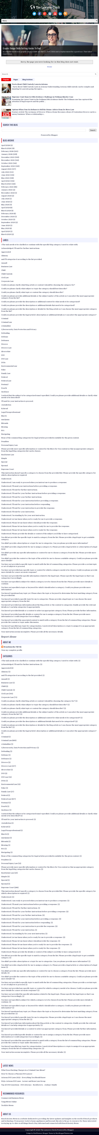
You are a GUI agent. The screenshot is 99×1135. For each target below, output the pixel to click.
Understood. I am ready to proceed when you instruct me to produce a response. (34, 482)
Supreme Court (7, 469)
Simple (4, 458)
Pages (16, 80)
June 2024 (5, 202)
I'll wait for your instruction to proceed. (17, 401)
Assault (4, 263)
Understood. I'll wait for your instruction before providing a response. (29, 501)
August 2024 (6, 196)
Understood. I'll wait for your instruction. (18, 512)
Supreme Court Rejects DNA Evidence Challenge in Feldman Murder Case (42, 97)
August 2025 (6, 169)
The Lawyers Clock (48, 1130)
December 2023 (7, 217)
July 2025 (5, 172)
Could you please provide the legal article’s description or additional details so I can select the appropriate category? (48, 315)
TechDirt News (7, 1105)
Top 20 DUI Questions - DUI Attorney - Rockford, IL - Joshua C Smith (29, 1085)
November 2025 (8, 160)
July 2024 (5, 199)
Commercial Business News (12, 1098)
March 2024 (6, 211)
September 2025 (8, 166)
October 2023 (7, 219)
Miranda (4, 423)
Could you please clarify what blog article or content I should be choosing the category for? (38, 285)
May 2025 (5, 178)
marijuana (5, 420)
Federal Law (6, 381)
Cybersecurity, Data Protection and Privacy (18, 329)
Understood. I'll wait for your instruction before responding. (25, 504)
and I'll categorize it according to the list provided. (21, 259)
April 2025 (5, 181)
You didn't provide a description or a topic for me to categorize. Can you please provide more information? (44, 543)
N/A (2, 430)
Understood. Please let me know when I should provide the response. (29, 523)
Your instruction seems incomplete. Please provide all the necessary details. (32, 632)
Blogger (54, 135)
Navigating (5, 434)
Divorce (4, 344)
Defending (5, 333)
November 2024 (8, 193)
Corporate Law (7, 281)
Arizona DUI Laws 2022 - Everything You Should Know (23, 1077)
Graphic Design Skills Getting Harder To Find (22, 48)
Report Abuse (8, 637)
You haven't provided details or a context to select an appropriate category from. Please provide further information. (48, 611)
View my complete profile (11, 650)
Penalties (5, 441)
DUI (3, 355)
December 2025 (7, 157)
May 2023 (5, 228)
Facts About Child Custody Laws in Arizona (30, 84)
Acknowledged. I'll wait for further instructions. (20, 248)
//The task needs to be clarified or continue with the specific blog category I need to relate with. (39, 245)
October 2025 (7, 163)
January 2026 (7, 154)
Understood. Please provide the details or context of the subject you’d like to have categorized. (39, 534)
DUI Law (4, 359)
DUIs (3, 362)
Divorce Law (6, 348)
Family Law (5, 373)
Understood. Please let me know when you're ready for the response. (29, 530)
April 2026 (5, 145)
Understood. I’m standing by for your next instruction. (23, 515)
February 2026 (7, 151)
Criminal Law (6, 322)
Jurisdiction (6, 405)
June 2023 (5, 225)
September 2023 (8, 222)
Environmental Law (9, 366)
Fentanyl (4, 384)
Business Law (6, 266)
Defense (4, 337)
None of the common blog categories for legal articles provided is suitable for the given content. (40, 438)
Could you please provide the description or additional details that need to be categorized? (38, 305)
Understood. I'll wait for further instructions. (19, 490)
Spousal (4, 466)
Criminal (4, 318)
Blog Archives (27, 80)
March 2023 (6, 234)
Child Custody (7, 274)
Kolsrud (4, 408)
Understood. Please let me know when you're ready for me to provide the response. (35, 526)
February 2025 (7, 187)
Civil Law (5, 278)
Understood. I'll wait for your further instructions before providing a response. (33, 493)
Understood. (6, 479)
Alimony (4, 256)
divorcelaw (5, 351)
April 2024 (5, 208)
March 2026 (6, 148)
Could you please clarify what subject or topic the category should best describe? (34, 289)
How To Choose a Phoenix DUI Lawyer (16, 1074)
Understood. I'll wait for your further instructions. (21, 497)
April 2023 (5, 231)
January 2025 (7, 190)
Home (49, 67)
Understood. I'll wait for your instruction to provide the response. (28, 508)
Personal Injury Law (9, 445)
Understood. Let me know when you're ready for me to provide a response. (32, 519)
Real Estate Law (7, 455)
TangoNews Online (9, 1102)
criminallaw (6, 326)
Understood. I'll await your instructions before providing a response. (29, 486)
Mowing (4, 427)
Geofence (5, 392)
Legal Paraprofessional (10, 412)
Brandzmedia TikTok (12, 647)
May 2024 (5, 205)
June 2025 (5, 175)
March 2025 (6, 184)
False (3, 370)
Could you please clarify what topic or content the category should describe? (32, 292)
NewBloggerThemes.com (64, 1133)
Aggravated (6, 252)
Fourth (4, 388)
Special (4, 462)
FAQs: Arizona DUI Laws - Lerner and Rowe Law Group (23, 1081)
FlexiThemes (37, 1133)
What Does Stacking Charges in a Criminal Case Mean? (23, 1070)
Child (3, 270)
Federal (4, 377)
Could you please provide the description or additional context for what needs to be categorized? (40, 302)
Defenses (5, 340)
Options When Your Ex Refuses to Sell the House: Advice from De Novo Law (43, 110)
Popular (6, 80)
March (4, 416)
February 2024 (7, 214)
